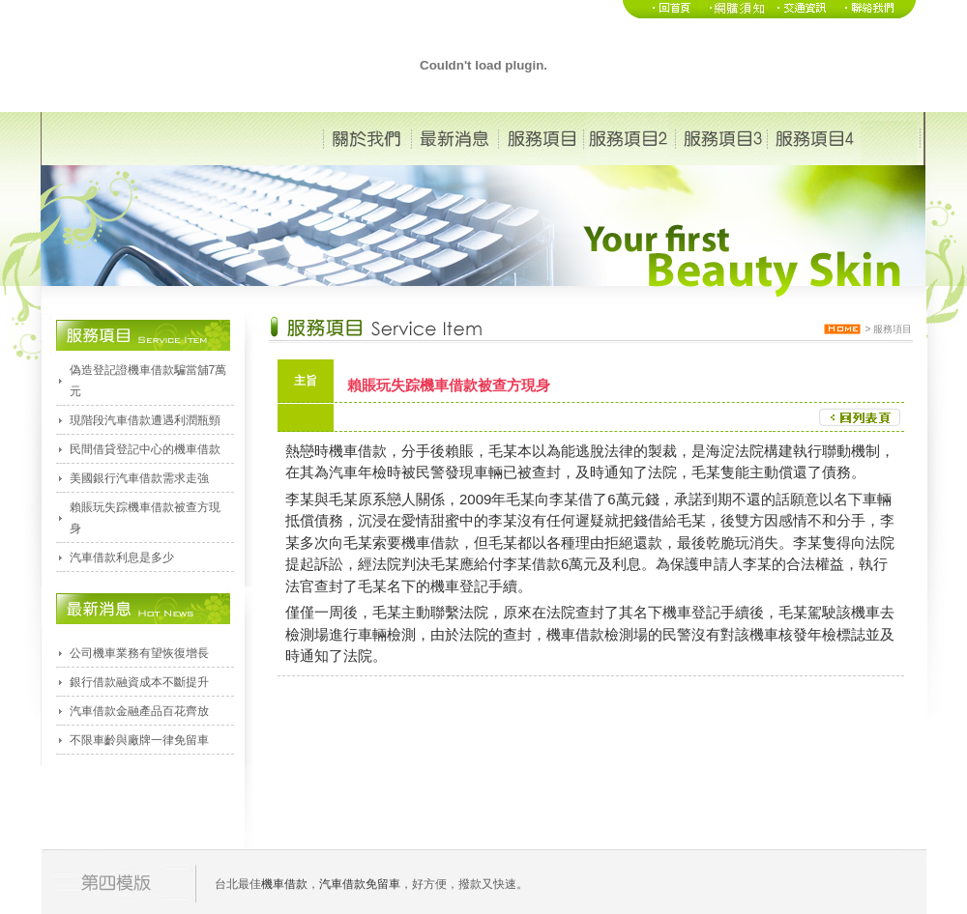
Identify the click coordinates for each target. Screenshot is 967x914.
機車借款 (358, 451)
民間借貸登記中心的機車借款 (145, 449)
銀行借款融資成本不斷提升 (139, 682)
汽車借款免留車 (359, 884)
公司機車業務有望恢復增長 (139, 653)
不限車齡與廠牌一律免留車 (139, 740)
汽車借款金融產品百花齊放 (139, 711)
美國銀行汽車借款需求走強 (139, 478)
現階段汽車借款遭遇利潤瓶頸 (145, 420)
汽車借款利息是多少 (122, 557)
